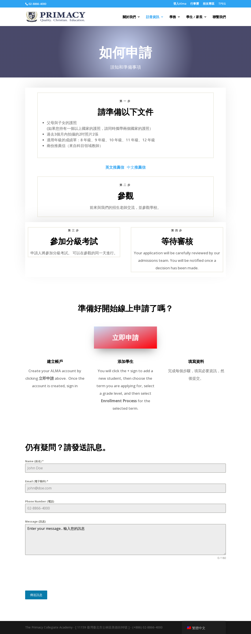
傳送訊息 (36, 595)
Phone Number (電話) (39, 501)
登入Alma (179, 4)
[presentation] (58, 575)
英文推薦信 (114, 167)
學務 (172, 17)
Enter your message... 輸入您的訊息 (125, 539)
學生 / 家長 (194, 17)
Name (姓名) (34, 461)
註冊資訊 (152, 17)
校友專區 (208, 4)
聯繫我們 (219, 17)
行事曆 (194, 4)
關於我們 (129, 17)
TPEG (222, 4)
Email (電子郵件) (36, 481)
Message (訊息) (35, 521)
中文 (136, 167)
